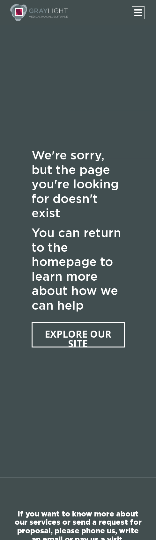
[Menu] (138, 12)
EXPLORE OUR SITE (78, 337)
